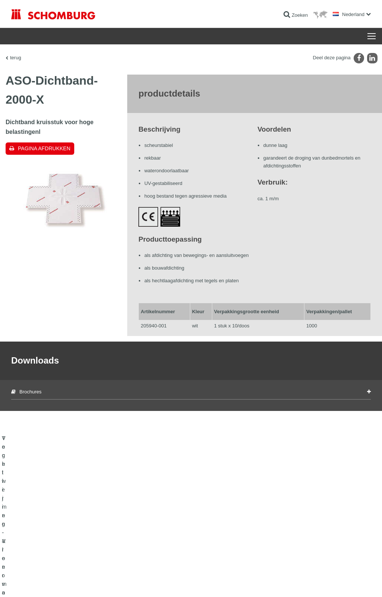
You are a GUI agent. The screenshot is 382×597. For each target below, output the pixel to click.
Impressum (41, 582)
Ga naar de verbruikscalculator (165, 532)
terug (15, 57)
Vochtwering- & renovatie (36, 532)
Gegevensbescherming (74, 582)
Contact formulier (152, 554)
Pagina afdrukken (44, 148)
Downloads (146, 543)
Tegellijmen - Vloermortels (37, 543)
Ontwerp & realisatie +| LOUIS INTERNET (339, 582)
